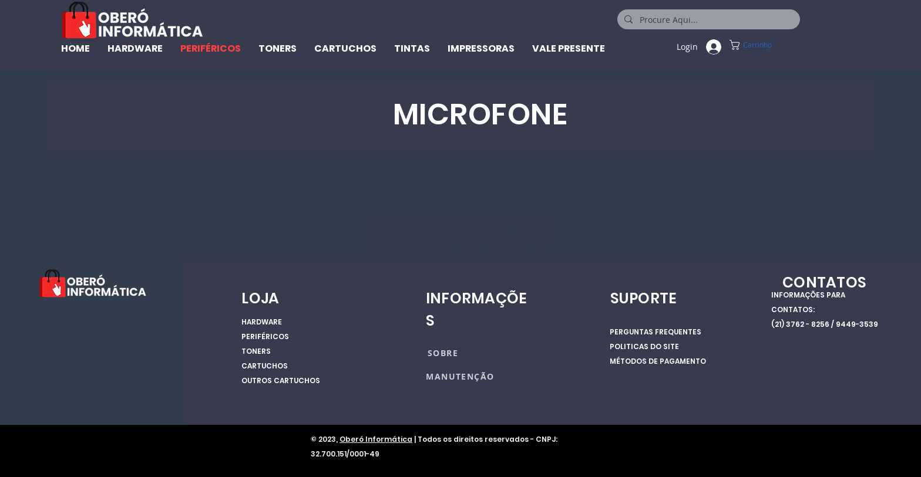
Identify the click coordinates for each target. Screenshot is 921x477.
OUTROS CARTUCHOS (280, 380)
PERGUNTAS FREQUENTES (655, 332)
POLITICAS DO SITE (644, 346)
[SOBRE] (469, 352)
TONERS (256, 351)
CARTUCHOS (264, 366)
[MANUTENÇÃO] (461, 376)
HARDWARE (261, 322)
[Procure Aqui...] (707, 20)
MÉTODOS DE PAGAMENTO (658, 361)
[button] (767, 45)
